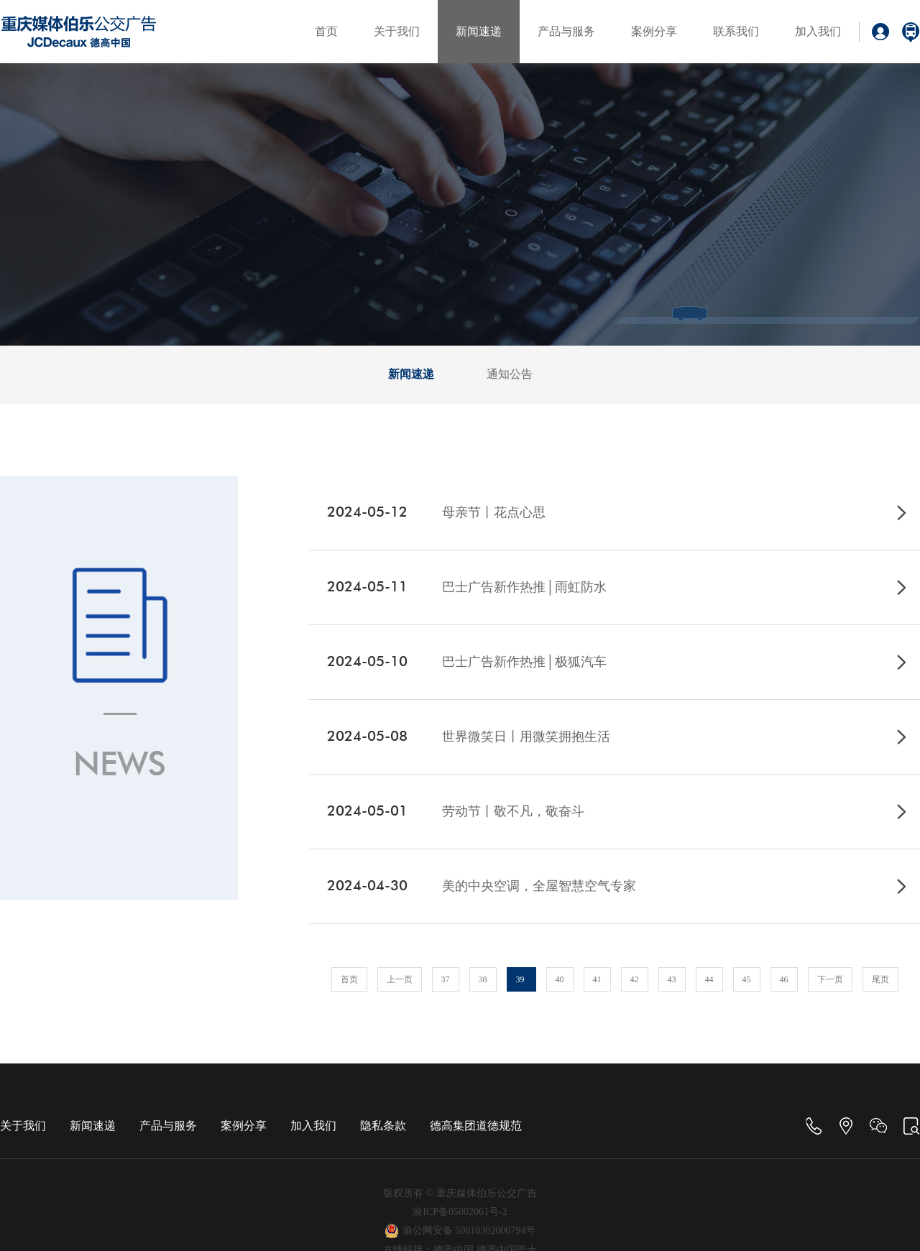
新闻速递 (479, 31)
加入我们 (818, 31)
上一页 (400, 979)
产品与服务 (566, 31)
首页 (326, 31)
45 (746, 979)
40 (560, 979)
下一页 (830, 979)
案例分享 (654, 31)
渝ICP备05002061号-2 (460, 1211)
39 (521, 979)
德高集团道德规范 (476, 1126)
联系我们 (736, 31)
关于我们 (397, 31)
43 (672, 979)
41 (597, 979)
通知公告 (510, 374)
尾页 (880, 979)
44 (709, 979)
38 (483, 979)
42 (634, 979)
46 (784, 979)
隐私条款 (383, 1126)
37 (445, 979)
